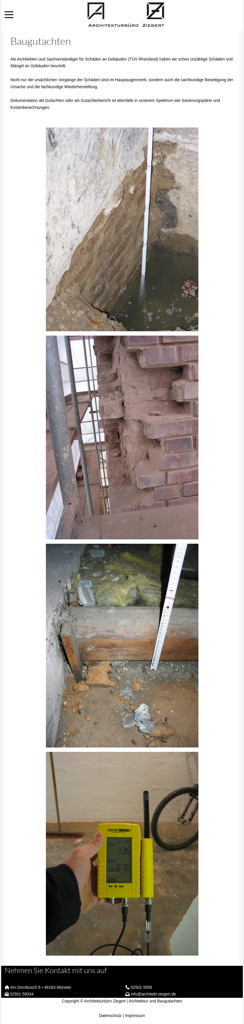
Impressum (135, 1015)
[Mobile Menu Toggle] (9, 14)
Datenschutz (110, 1015)
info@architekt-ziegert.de (153, 994)
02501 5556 (141, 987)
